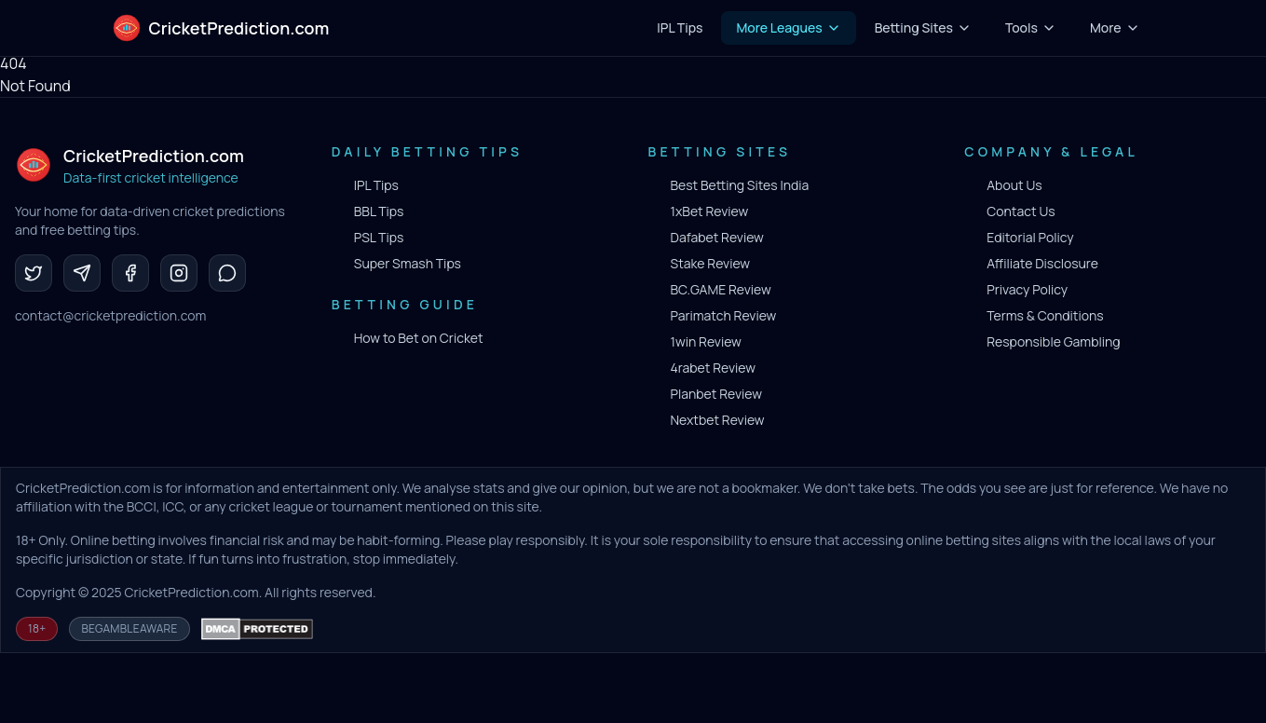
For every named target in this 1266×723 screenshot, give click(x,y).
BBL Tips (379, 211)
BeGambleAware (129, 628)
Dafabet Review (717, 237)
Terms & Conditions (1045, 315)
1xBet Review (710, 211)
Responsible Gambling (1053, 341)
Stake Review (711, 263)
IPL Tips (376, 185)
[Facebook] (130, 273)
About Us (1014, 185)
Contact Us (1021, 211)
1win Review (706, 341)
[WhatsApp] (227, 273)
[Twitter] (33, 273)
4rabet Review (713, 367)
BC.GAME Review (721, 289)
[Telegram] (82, 273)
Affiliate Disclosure (1042, 263)
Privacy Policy (1027, 289)
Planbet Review (716, 393)
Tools (1030, 27)
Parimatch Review (724, 315)
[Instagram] (178, 273)
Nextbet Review (718, 420)
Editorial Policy (1030, 237)
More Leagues (788, 27)
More (1115, 27)
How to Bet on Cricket (418, 338)
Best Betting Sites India (740, 185)
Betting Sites (923, 27)
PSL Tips (379, 237)
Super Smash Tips (407, 263)
